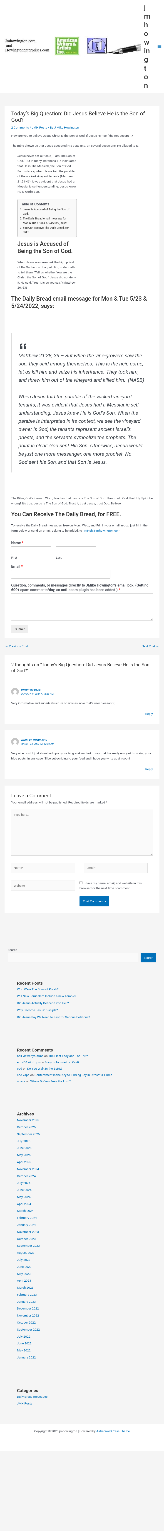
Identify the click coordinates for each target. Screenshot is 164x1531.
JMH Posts (39, 127)
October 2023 (26, 1239)
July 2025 (23, 1141)
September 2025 (28, 1134)
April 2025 (24, 1162)
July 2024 (23, 1183)
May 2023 (24, 1273)
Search (12, 950)
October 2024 (26, 1176)
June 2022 (24, 1343)
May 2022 (24, 1350)
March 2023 (25, 1287)
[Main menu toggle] (159, 46)
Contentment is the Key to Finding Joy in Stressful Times (73, 1075)
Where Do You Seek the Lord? (50, 1081)
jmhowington (147, 46)
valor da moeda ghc (34, 739)
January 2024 (26, 1225)
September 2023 (28, 1245)
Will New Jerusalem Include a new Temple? (47, 996)
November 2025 (28, 1120)
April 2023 (24, 1280)
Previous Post (16, 646)
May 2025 (24, 1155)
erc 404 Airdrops (28, 1062)
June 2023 (24, 1266)
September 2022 (28, 1329)
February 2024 (27, 1217)
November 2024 (28, 1169)
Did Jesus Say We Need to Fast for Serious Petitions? (53, 1017)
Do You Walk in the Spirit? (44, 1068)
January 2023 (26, 1301)
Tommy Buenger (31, 689)
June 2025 (24, 1148)
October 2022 (26, 1322)
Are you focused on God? (62, 1062)
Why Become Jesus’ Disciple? (37, 1010)
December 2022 (28, 1308)
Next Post (150, 646)
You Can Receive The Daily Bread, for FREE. (46, 230)
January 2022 (26, 1357)
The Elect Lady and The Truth (68, 1056)
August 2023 (26, 1252)
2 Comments (20, 127)
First (14, 557)
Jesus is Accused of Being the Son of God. (46, 212)
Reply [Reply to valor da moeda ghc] (149, 769)
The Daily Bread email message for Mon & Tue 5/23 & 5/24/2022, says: (45, 221)
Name (17, 543)
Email (17, 566)
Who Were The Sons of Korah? (38, 989)
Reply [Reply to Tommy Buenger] (149, 714)
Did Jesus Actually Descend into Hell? (43, 1003)
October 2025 (26, 1127)
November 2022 (28, 1315)
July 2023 (23, 1259)
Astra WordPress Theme (113, 1431)
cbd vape (23, 1075)
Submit (20, 629)
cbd (19, 1068)
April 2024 (24, 1204)
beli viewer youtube (30, 1056)
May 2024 (24, 1197)
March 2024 (25, 1210)
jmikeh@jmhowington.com (102, 530)
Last (59, 557)
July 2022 (23, 1336)
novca (21, 1081)
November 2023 (28, 1232)
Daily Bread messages (32, 1396)
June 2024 (24, 1190)
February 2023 (27, 1294)
